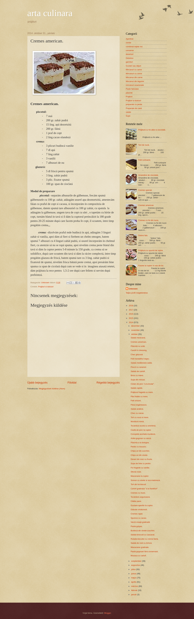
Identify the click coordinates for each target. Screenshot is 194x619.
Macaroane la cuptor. (140, 476)
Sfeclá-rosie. (136, 472)
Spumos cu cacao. (139, 518)
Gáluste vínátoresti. (139, 509)
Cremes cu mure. (138, 493)
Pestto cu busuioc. (139, 446)
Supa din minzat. (138, 380)
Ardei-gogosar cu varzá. (141, 438)
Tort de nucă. (143, 145)
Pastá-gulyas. (136, 526)
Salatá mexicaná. (138, 338)
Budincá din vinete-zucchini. (143, 530)
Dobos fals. (143, 235)
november (135, 330)
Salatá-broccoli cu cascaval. (143, 535)
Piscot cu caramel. (139, 367)
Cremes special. (145, 190)
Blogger (107, 613)
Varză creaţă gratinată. (140, 522)
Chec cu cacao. (137, 413)
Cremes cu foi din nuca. (148, 220)
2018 (131, 305)
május (134, 578)
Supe (128, 116)
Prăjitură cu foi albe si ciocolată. (152, 130)
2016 (131, 314)
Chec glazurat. (137, 354)
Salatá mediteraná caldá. (141, 363)
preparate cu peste (134, 104)
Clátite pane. (136, 501)
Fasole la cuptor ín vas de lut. (151, 265)
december (135, 326)
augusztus (135, 565)
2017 (131, 310)
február (134, 590)
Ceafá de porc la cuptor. (141, 430)
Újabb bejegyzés (37, 382)
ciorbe (128, 43)
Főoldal (71, 382)
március (135, 586)
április (134, 582)
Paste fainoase (132, 89)
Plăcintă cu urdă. (138, 346)
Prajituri (129, 96)
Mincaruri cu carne (134, 69)
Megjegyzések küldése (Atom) (52, 388)
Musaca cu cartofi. (138, 555)
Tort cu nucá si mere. (140, 417)
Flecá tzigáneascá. (139, 405)
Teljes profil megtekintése (137, 293)
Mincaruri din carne (134, 77)
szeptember (136, 561)
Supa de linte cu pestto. (141, 463)
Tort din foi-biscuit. (138, 484)
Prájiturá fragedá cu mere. (142, 392)
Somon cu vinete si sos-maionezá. (145, 480)
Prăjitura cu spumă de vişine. (150, 250)
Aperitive (129, 39)
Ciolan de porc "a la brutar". (142, 384)
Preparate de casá (134, 108)
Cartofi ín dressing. (139, 350)
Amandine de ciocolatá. (148, 175)
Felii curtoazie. (144, 160)
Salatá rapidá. (137, 388)
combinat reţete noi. (134, 46)
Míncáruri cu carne (134, 73)
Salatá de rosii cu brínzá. (141, 543)
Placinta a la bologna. (140, 442)
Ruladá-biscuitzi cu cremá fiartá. (144, 539)
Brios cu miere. (137, 375)
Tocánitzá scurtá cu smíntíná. (143, 426)
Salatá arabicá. (137, 409)
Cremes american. (146, 205)
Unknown (133, 289)
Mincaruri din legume (135, 81)
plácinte (129, 93)
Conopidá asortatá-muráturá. (143, 434)
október (134, 334)
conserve (130, 50)
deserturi (129, 54)
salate (128, 112)
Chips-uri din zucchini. (140, 451)
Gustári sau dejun (133, 66)
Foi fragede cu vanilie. (140, 468)
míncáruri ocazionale (135, 85)
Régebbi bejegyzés (108, 382)
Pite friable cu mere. (139, 396)
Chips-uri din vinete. (139, 455)
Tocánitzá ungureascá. (140, 497)
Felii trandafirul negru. (140, 359)
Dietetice (129, 58)
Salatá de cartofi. (138, 371)
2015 (131, 318)
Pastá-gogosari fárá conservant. (144, 551)
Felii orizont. (136, 400)
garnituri (129, 62)
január (134, 594)
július (133, 569)
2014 (131, 322)
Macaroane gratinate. (140, 547)
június (134, 573)
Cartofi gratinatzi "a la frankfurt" (144, 488)
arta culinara (49, 13)
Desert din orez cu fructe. (141, 459)
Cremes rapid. (137, 514)
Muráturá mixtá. (137, 421)
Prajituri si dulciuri (46, 286)
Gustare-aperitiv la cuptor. (142, 505)
